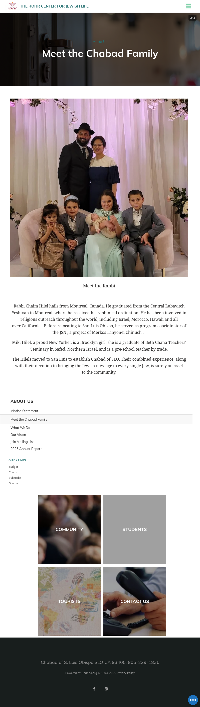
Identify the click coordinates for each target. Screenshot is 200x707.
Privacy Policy (126, 673)
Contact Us (134, 601)
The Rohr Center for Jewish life (54, 6)
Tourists (69, 601)
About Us (100, 42)
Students (134, 529)
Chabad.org (89, 673)
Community (69, 529)
